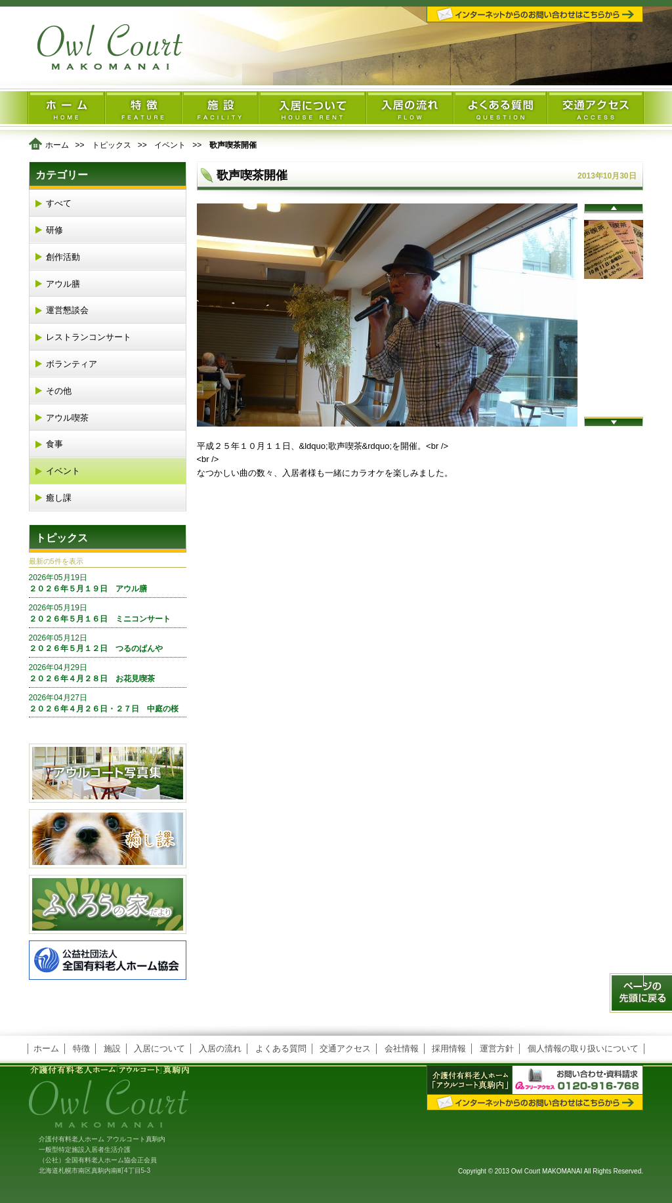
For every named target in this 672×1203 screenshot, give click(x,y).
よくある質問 (280, 1048)
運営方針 (497, 1048)
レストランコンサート (88, 337)
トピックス (111, 145)
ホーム (57, 145)
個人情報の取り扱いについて (583, 1048)
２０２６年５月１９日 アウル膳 (107, 582)
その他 (59, 391)
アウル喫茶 (67, 418)
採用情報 (449, 1048)
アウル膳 (63, 284)
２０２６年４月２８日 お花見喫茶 (107, 672)
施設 (112, 1048)
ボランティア (71, 364)
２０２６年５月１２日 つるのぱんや (107, 643)
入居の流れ (220, 1048)
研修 (54, 230)
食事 (54, 444)
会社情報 (402, 1048)
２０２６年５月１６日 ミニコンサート (107, 612)
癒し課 (59, 498)
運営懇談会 (67, 310)
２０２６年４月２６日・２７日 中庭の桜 (107, 702)
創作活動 (63, 257)
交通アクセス (345, 1048)
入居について (159, 1048)
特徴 (81, 1048)
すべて (59, 203)
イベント (170, 145)
